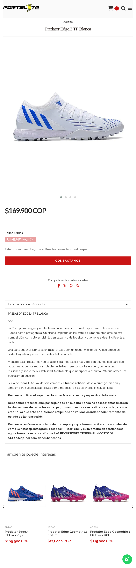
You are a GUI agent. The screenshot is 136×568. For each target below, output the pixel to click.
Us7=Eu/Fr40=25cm (20, 239)
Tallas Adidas (14, 233)
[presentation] (3, 507)
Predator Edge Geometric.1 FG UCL (68, 533)
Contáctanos (68, 260)
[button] (61, 196)
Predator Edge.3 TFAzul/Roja (16, 533)
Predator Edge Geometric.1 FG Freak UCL (110, 533)
